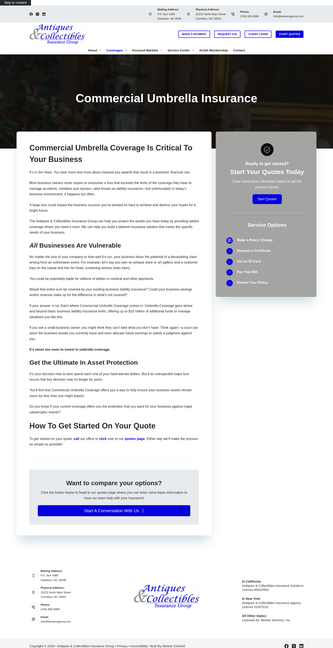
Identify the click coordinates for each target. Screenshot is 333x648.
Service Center (182, 50)
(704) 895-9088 (249, 16)
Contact (239, 50)
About (95, 50)
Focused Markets (148, 50)
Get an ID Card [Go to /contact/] (249, 261)
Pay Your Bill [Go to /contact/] (247, 272)
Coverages (117, 50)
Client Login (258, 34)
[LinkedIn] (43, 14)
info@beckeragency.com (288, 16)
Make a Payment (194, 34)
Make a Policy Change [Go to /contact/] (255, 240)
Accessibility (139, 646)
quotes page (135, 439)
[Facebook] (31, 14)
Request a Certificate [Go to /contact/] (254, 250)
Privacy (122, 646)
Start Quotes (289, 34)
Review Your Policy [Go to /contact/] (252, 282)
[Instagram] (37, 14)
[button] (114, 510)
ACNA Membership (213, 50)
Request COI (227, 34)
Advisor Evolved (173, 646)
